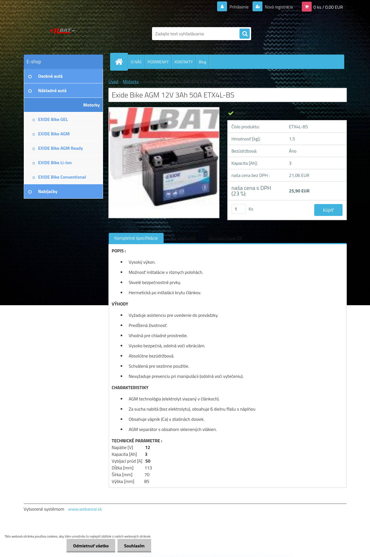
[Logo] (63, 33)
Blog (202, 62)
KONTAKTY (184, 62)
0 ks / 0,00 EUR (328, 6)
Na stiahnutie (183, 238)
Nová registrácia (277, 6)
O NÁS (136, 62)
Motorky (131, 81)
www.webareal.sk (85, 509)
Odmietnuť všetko (89, 545)
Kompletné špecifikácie (136, 238)
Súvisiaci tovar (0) (225, 238)
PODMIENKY (157, 62)
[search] (244, 34)
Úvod (114, 81)
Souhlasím (133, 545)
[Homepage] (121, 62)
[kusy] (239, 209)
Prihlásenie (235, 6)
